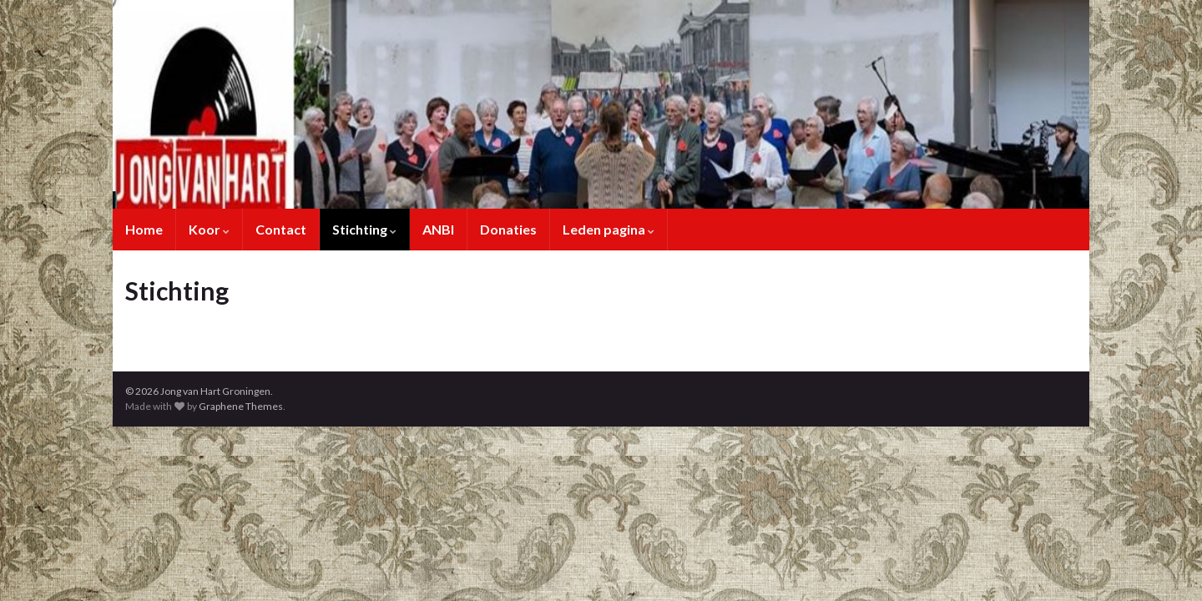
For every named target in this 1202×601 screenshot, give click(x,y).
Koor (209, 229)
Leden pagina (608, 229)
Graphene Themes (241, 406)
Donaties (508, 229)
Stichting (364, 229)
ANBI (438, 229)
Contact (280, 229)
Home (144, 229)
